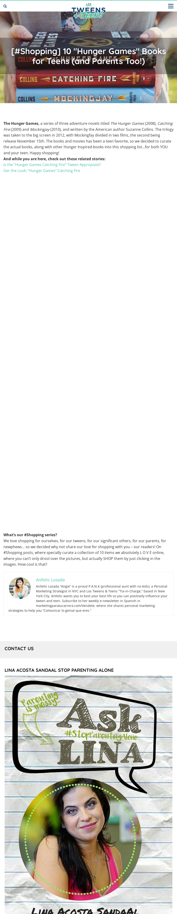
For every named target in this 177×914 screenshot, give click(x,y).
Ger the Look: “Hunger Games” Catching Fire (41, 170)
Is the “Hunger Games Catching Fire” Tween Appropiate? (52, 164)
